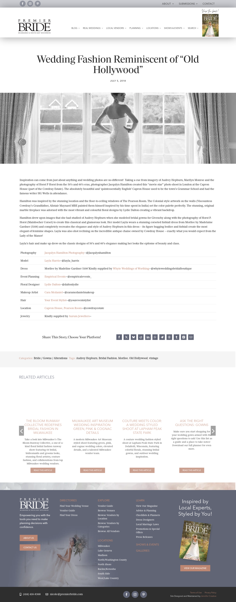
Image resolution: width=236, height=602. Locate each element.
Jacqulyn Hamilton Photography (64, 253)
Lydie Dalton (52, 284)
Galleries (142, 550)
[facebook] (23, 4)
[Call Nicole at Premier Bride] (30, 594)
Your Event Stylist (55, 300)
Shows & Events (147, 544)
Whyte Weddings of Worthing (131, 268)
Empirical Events (55, 276)
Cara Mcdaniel (54, 292)
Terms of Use (196, 592)
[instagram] (30, 4)
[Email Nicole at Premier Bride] (64, 594)
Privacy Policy (210, 592)
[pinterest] (38, 4)
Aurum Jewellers (79, 316)
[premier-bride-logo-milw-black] (34, 20)
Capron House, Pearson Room (63, 308)
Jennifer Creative (208, 596)
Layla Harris (52, 260)
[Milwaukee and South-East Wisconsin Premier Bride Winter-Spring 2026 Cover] (210, 15)
